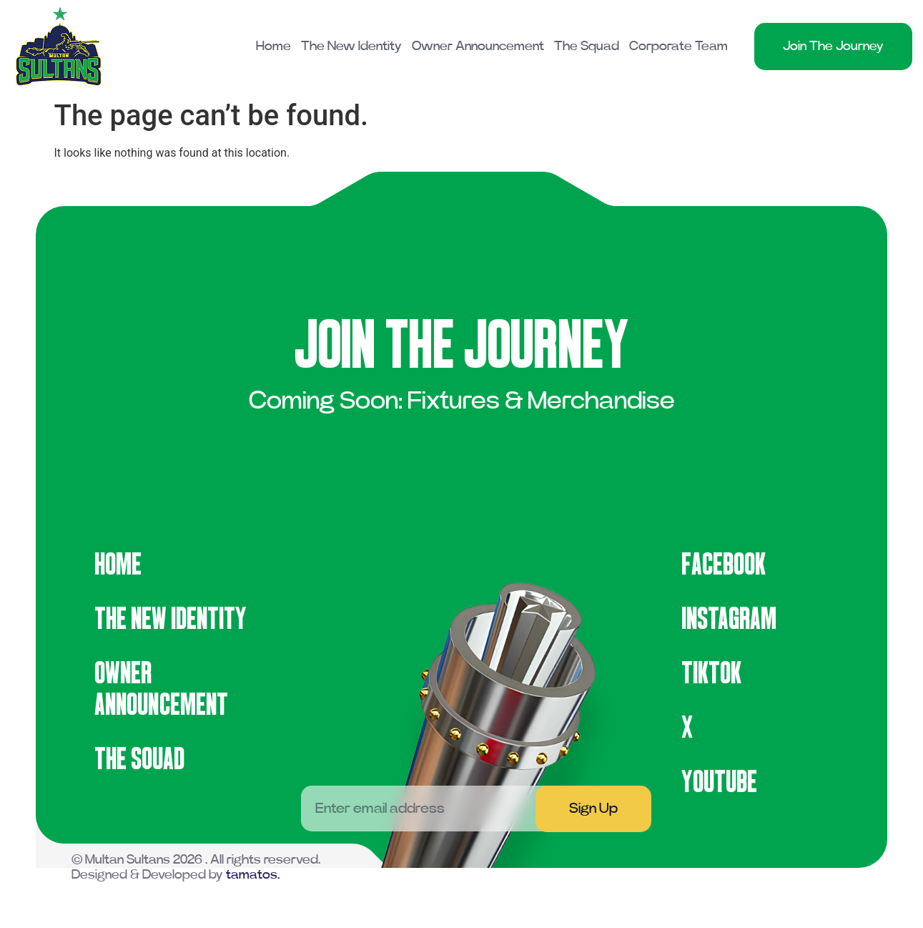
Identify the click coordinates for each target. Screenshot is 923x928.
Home (273, 46)
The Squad (586, 46)
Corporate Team (678, 46)
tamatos (251, 875)
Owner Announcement (478, 46)
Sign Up (593, 808)
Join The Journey (833, 46)
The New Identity (351, 46)
